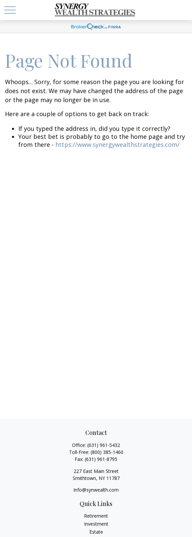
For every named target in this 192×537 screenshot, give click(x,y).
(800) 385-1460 (107, 452)
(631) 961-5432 (103, 445)
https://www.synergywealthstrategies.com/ (117, 145)
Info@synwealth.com (96, 490)
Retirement (96, 516)
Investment (96, 524)
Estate (96, 532)
